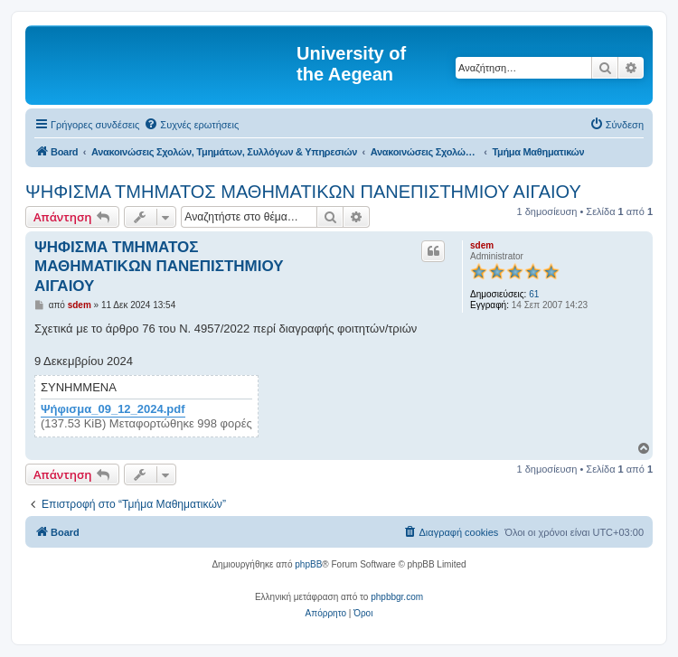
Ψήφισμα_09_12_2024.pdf (113, 409)
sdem (482, 245)
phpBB (308, 564)
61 (534, 294)
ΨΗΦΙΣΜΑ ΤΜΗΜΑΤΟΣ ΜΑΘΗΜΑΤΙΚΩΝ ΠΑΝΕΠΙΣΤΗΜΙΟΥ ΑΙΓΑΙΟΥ (303, 192)
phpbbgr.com (397, 597)
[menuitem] (191, 125)
